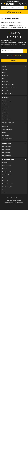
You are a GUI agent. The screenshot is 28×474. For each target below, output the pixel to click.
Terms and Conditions (14, 206)
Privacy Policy (5, 87)
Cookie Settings (20, 204)
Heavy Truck (5, 120)
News (3, 84)
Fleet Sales (4, 194)
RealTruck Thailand (6, 158)
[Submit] (25, 57)
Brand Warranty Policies (8, 188)
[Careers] (14, 67)
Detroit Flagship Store (7, 99)
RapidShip (4, 108)
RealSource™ (5, 130)
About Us (4, 75)
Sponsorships (5, 139)
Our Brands (5, 81)
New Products (5, 111)
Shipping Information (7, 173)
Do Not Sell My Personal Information (14, 201)
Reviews (4, 136)
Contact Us (5, 164)
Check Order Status (6, 176)
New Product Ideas (6, 123)
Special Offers (5, 117)
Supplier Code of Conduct (8, 90)
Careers (4, 78)
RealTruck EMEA (6, 152)
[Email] (12, 57)
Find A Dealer (5, 182)
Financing (4, 170)
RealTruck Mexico (6, 155)
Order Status (24, 6)
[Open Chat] (3, 14)
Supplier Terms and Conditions (9, 93)
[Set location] (17, 62)
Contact (17, 6)
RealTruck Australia (6, 148)
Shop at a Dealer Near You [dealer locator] (7, 6)
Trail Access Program (7, 142)
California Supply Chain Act (10, 204)
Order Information (6, 167)
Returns (4, 179)
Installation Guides (6, 105)
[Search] (26, 10)
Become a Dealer (6, 96)
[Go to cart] (26, 14)
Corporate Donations (7, 133)
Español (4, 191)
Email (2, 54)
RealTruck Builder (20, 4)
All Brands (4, 114)
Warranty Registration (7, 185)
